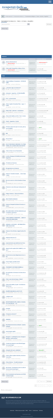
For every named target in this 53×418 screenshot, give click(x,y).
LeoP (9, 94)
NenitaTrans (10, 221)
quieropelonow (42, 337)
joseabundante (11, 164)
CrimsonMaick (11, 152)
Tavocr (9, 358)
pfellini (40, 121)
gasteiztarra (41, 168)
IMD (7, 133)
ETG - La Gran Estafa (11, 98)
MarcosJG (10, 170)
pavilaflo (41, 88)
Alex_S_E (10, 298)
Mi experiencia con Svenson (12, 168)
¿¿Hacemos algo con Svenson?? (13, 88)
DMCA (27, 410)
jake (40, 127)
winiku (40, 375)
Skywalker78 (10, 112)
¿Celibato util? (9, 296)
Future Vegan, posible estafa (13, 261)
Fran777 (9, 190)
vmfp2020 (41, 285)
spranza (9, 107)
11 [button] (48, 385)
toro (9, 195)
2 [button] (37, 385)
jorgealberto (41, 356)
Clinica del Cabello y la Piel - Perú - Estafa (16, 116)
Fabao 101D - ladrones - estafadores (14, 110)
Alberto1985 (10, 214)
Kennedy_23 (10, 183)
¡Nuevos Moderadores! (11, 62)
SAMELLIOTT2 (42, 82)
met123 (40, 279)
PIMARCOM (10, 227)
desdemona (10, 321)
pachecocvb (10, 147)
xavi (8, 89)
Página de (42, 381)
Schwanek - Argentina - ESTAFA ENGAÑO (15, 93)
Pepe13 (9, 275)
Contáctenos (35, 410)
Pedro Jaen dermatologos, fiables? (14, 279)
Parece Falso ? (9, 139)
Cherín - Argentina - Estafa (12, 121)
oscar (9, 84)
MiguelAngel (10, 287)
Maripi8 (40, 133)
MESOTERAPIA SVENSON (11, 199)
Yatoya (9, 135)
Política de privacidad (20, 410)
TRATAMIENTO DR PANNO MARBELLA (14, 267)
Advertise (12, 410)
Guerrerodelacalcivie (43, 145)
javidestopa (10, 244)
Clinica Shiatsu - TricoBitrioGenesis (14, 362)
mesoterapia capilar (11, 331)
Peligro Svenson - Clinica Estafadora (14, 193)
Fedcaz (9, 370)
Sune (9, 263)
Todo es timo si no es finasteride (14, 151)
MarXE (9, 140)
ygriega (9, 310)
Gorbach (9, 100)
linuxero (9, 159)
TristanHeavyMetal (43, 110)
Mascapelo (41, 104)
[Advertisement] (26, 42)
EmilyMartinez (42, 273)
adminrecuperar (11, 63)
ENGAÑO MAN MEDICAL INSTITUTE (14, 291)
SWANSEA (8, 319)
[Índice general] (2, 16)
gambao (9, 251)
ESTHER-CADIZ (11, 207)
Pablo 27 (9, 315)
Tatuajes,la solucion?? (11, 314)
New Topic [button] (5, 28)
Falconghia (41, 93)
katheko (41, 291)
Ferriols (40, 237)
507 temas (49, 24)
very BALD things (11, 305)
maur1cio (10, 117)
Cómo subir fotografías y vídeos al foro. (15, 68)
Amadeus (10, 363)
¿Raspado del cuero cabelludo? (13, 350)
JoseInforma (41, 151)
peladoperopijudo (43, 98)
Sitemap (41, 410)
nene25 (9, 234)
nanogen (8, 308)
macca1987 (10, 377)
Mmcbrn (40, 302)
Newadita (41, 331)
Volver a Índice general (6, 390)
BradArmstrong (11, 200)
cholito (40, 116)
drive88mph (10, 351)
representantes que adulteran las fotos (15, 243)
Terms (30, 410)
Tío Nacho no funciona (11, 163)
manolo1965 (10, 292)
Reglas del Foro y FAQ (10, 65)
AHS (8, 280)
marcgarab (10, 328)
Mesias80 (41, 350)
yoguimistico (10, 130)
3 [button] (39, 385)
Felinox (40, 69)
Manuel (9, 123)
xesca (9, 177)
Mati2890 (9, 333)
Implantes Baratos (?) (11, 237)
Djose (9, 268)
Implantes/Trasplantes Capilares (13, 71)
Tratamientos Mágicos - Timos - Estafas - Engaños (17, 21)
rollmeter (10, 340)
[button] (51, 386)
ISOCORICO (10, 346)
